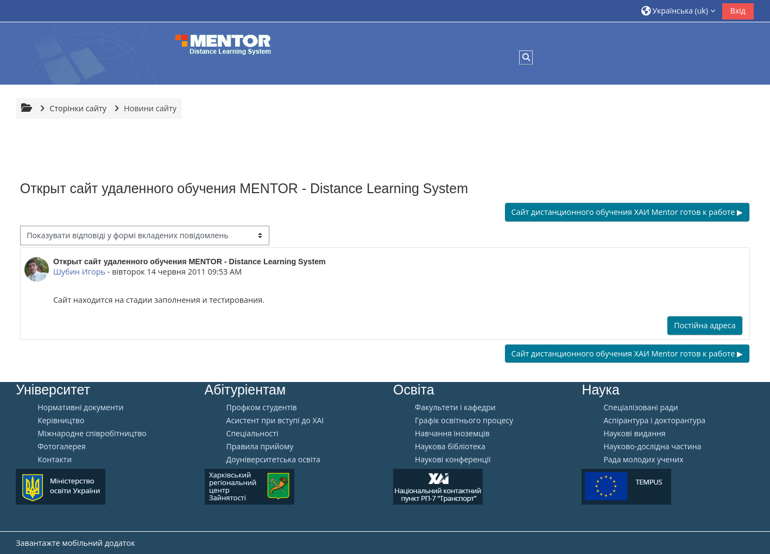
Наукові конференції (453, 459)
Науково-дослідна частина (652, 446)
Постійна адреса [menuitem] (704, 325)
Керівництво (60, 420)
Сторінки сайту (77, 108)
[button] (678, 10)
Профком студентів (261, 407)
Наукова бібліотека (450, 446)
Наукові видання (634, 433)
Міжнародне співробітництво (91, 433)
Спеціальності (252, 433)
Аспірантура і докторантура (654, 420)
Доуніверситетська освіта (273, 459)
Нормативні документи (80, 407)
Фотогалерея (61, 446)
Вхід (738, 10)
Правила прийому (260, 446)
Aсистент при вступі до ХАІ (275, 420)
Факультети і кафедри (455, 407)
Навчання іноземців (452, 433)
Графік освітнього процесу (464, 420)
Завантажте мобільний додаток (75, 543)
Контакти (54, 459)
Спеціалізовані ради (640, 407)
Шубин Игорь (79, 271)
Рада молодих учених (643, 459)
